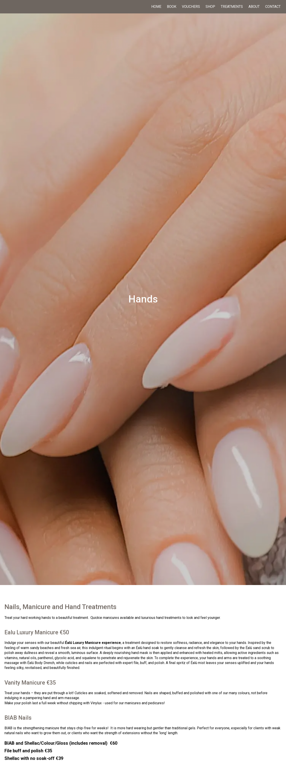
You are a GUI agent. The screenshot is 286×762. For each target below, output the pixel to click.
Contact (273, 6)
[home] (31, 6)
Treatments (232, 6)
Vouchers (191, 6)
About (254, 6)
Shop (210, 6)
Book (171, 6)
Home (156, 6)
